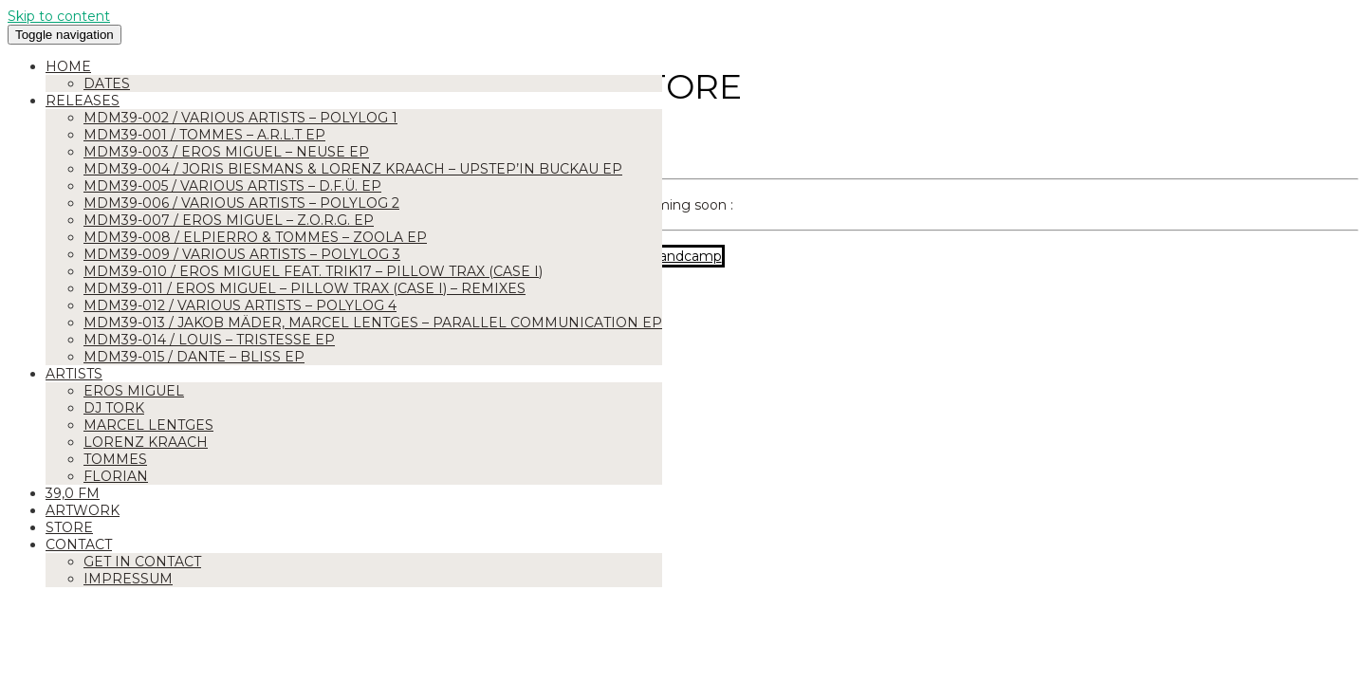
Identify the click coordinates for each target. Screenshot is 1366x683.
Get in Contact (142, 561)
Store (69, 527)
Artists (74, 373)
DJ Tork (113, 407)
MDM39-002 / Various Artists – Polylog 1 (240, 117)
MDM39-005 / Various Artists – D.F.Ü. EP (232, 185)
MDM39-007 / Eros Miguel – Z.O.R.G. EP (228, 220)
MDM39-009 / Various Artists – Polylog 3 (241, 254)
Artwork (83, 510)
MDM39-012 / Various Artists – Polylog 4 (240, 305)
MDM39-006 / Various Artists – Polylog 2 (241, 203)
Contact (79, 544)
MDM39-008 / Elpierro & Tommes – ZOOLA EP (255, 237)
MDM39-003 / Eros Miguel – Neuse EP (226, 151)
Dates (106, 83)
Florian (115, 476)
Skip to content (59, 16)
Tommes (115, 459)
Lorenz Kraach (145, 442)
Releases (83, 100)
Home (68, 66)
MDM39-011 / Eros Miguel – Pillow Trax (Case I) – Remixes (304, 288)
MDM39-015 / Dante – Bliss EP (194, 356)
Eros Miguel (133, 390)
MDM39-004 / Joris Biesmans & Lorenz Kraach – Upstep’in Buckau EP (352, 168)
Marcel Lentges (148, 425)
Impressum (128, 578)
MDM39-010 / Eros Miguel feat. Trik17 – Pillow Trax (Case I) (313, 271)
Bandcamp (685, 256)
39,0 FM (73, 493)
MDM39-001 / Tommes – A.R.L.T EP (204, 134)
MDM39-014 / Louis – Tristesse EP (209, 339)
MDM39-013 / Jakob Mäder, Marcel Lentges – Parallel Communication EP (372, 322)
